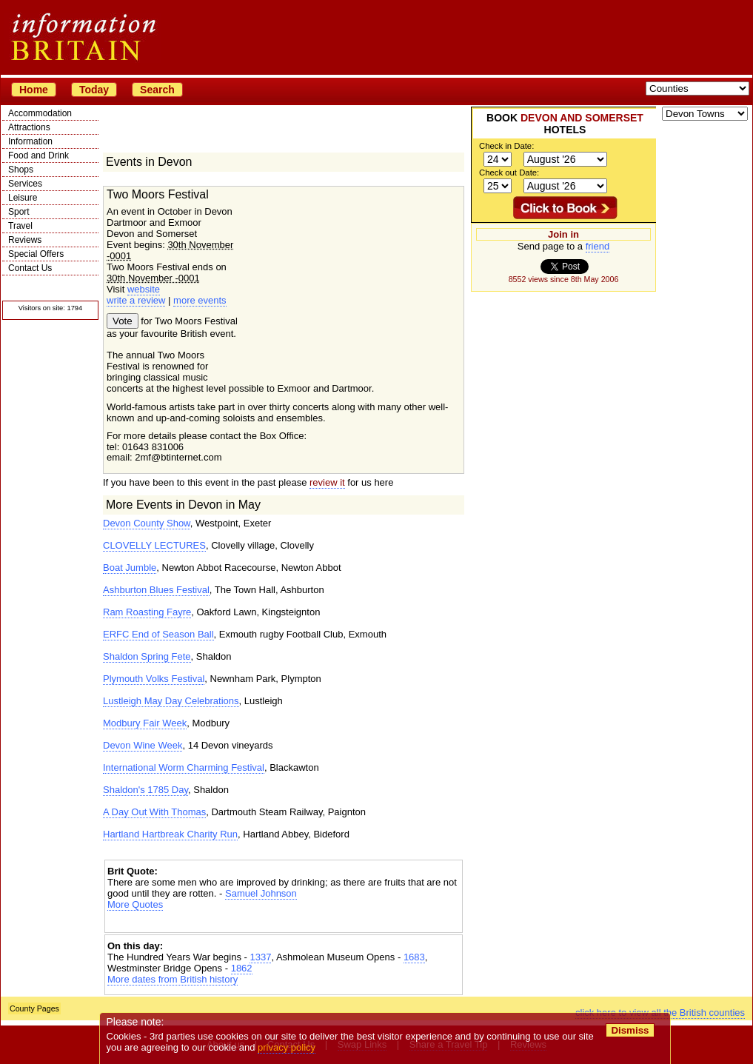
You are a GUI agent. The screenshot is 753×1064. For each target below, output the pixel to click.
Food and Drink (38, 155)
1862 (241, 968)
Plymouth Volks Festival (153, 678)
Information (30, 141)
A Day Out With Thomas (154, 811)
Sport (19, 212)
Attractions (29, 127)
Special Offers (36, 254)
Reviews (24, 240)
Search (157, 90)
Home (33, 90)
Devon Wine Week (142, 745)
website (143, 289)
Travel (20, 226)
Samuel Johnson (261, 893)
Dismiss (630, 1030)
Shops (20, 169)
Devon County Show (146, 523)
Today (94, 90)
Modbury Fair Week (145, 723)
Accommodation (40, 113)
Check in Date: (506, 145)
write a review (136, 300)
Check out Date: (509, 172)
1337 (260, 957)
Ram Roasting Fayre (147, 612)
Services (25, 183)
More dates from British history (172, 979)
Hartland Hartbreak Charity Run (170, 834)
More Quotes (135, 904)
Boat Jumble (129, 567)
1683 (414, 957)
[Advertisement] (283, 923)
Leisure (22, 198)
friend (598, 246)
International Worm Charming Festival (183, 767)
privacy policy (286, 1047)
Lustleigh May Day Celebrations (171, 700)
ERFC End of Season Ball (158, 634)
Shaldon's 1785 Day (145, 789)
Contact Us (30, 268)
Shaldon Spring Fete (147, 656)
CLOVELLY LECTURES (154, 545)
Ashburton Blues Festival (156, 589)
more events (200, 300)
